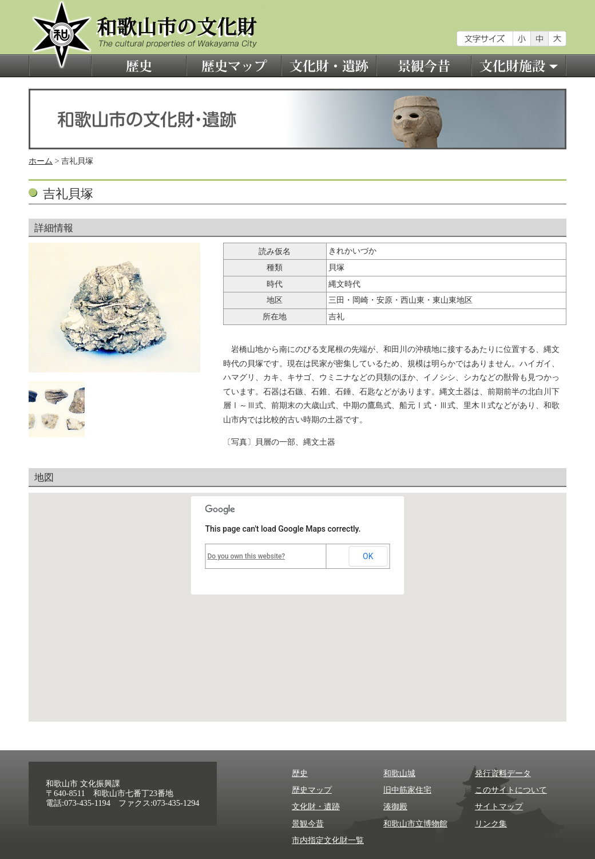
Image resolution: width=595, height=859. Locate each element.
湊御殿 (395, 806)
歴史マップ (234, 65)
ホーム (41, 160)
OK (368, 556)
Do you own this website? (246, 556)
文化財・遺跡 (328, 65)
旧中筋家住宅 (407, 789)
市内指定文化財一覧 (328, 840)
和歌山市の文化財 (60, 38)
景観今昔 (423, 65)
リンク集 (491, 823)
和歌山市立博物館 (415, 823)
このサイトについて (511, 789)
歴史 (139, 65)
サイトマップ (499, 806)
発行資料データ (503, 773)
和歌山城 (399, 773)
